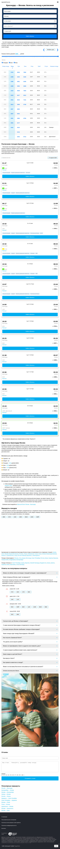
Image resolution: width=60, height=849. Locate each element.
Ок (56, 846)
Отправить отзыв (30, 778)
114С (17, 599)
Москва (16, 558)
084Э (26, 517)
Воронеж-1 (29, 555)
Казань (48, 563)
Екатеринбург (19, 559)
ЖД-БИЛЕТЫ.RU (5, 2)
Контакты (3, 828)
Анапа (46, 558)
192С (17, 592)
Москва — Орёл (5, 810)
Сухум (36, 553)
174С (23, 592)
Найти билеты (30, 36)
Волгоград (28, 558)
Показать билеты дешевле (8, 53)
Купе (11, 62)
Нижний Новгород (34, 563)
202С (12, 614)
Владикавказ (12, 559)
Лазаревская (31, 553)
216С (15, 517)
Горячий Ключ (10, 555)
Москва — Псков (5, 802)
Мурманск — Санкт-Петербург (9, 798)
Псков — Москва (5, 804)
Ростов (42, 558)
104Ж (32, 517)
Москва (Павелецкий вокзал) (49, 553)
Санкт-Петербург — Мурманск (9, 800)
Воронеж (55, 558)
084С (46, 607)
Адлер (54, 552)
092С (29, 592)
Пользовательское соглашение (8, 819)
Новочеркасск (36, 555)
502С (12, 607)
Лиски (25, 553)
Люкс (16, 62)
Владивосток (43, 563)
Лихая (39, 553)
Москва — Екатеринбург (7, 792)
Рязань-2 (3, 555)
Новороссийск (5, 559)
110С (29, 607)
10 (22, 775)
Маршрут (4, 310)
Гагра (15, 555)
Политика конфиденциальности (8, 825)
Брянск (53, 563)
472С (9, 517)
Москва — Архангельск (7, 808)
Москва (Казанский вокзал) (11, 553)
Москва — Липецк (6, 796)
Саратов (51, 558)
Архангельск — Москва (7, 806)
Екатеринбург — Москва (7, 790)
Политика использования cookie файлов (11, 822)
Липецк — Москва (6, 794)
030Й (37, 517)
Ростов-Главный (22, 555)
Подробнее (17, 846)
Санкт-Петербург (36, 558)
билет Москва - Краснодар (29, 504)
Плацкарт (5, 62)
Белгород (21, 564)
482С (20, 517)
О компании (4, 816)
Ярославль (13, 564)
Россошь (21, 553)
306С (4, 517)
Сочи (2, 553)
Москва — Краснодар (6, 788)
